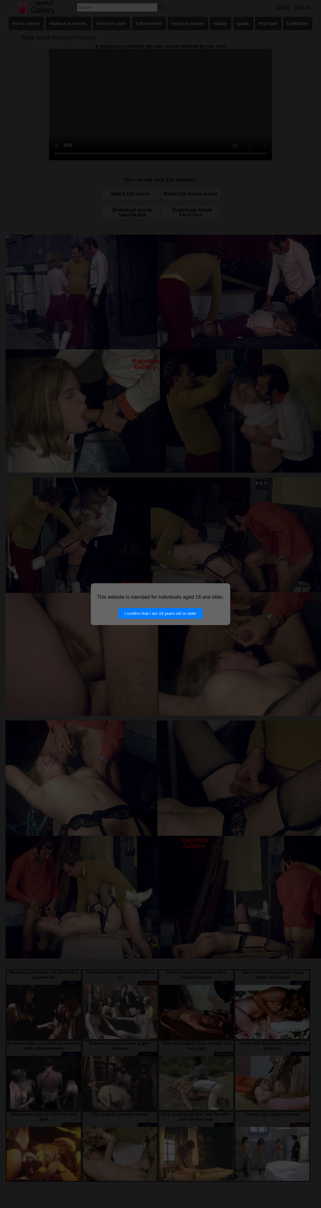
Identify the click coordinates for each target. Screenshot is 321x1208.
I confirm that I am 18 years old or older (160, 613)
